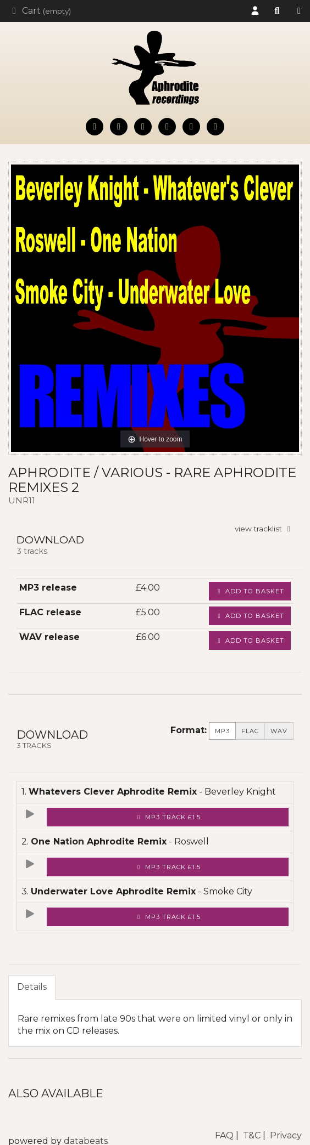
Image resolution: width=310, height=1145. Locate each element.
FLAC (250, 731)
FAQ (224, 1135)
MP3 (222, 731)
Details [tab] (32, 987)
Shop (299, 11)
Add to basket (249, 591)
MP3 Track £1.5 (168, 817)
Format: (188, 730)
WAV (278, 731)
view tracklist (264, 528)
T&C (252, 1135)
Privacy (286, 1135)
